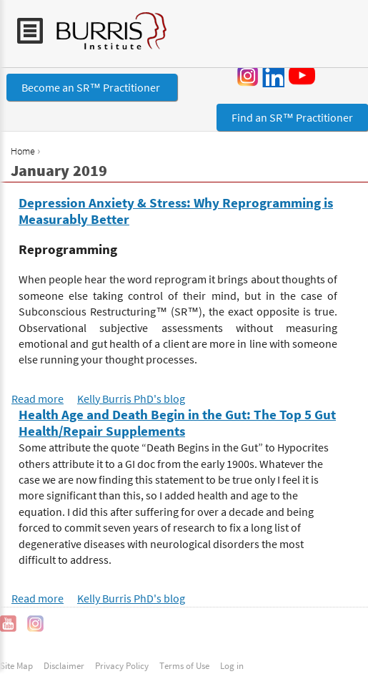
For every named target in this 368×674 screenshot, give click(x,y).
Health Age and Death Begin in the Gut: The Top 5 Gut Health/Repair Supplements (177, 422)
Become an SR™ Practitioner (91, 87)
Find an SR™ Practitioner (292, 117)
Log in (232, 665)
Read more (37, 398)
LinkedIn (273, 75)
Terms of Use (184, 665)
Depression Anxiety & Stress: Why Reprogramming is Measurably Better (176, 211)
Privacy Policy (122, 665)
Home (23, 151)
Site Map (16, 665)
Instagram (248, 75)
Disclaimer (64, 665)
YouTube (304, 75)
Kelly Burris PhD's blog (131, 398)
